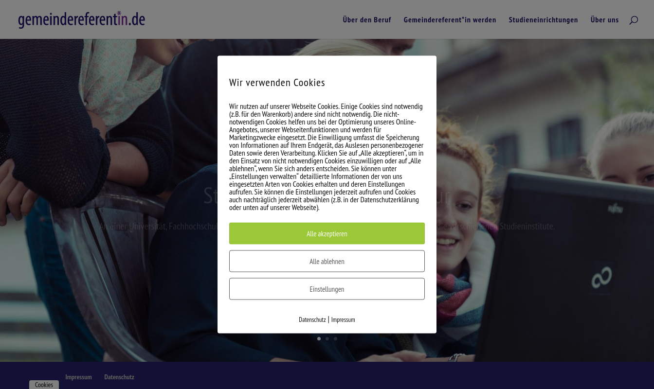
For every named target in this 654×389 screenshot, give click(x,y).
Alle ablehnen (327, 261)
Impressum (343, 320)
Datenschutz (312, 320)
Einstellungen (327, 289)
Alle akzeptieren (327, 233)
